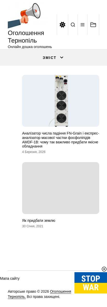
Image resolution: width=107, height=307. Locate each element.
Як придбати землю (38, 220)
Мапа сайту (10, 278)
